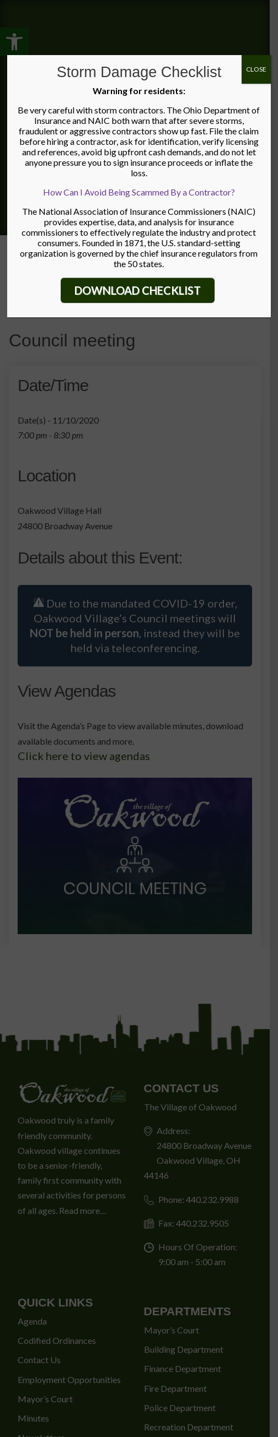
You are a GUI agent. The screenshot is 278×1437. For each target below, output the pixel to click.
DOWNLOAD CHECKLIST (137, 290)
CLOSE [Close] (256, 69)
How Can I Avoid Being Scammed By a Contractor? (139, 192)
